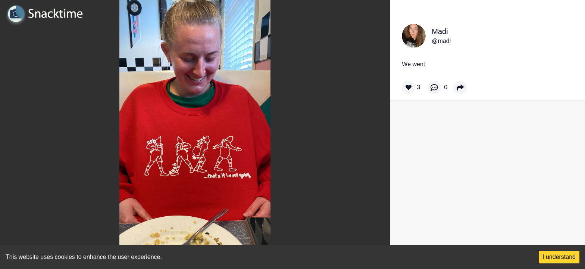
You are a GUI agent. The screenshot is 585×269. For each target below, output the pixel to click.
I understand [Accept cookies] (559, 257)
